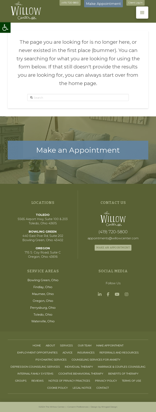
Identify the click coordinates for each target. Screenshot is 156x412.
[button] (142, 12)
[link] (5, 27)
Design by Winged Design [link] (104, 407)
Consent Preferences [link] (77, 407)
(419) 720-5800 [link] (70, 2)
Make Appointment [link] (103, 3)
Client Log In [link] (135, 2)
